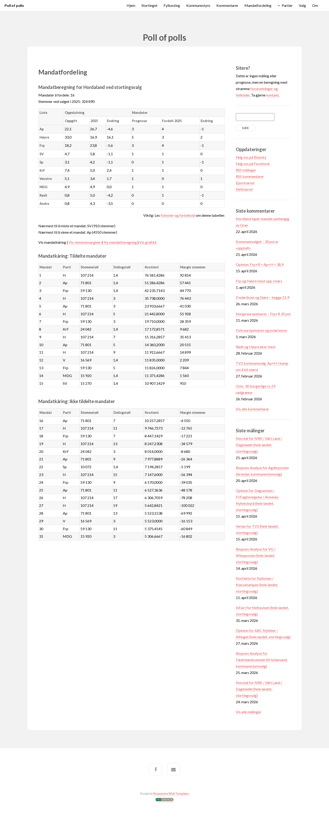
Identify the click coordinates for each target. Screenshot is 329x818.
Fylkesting (172, 5)
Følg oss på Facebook (253, 163)
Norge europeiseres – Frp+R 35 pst (263, 314)
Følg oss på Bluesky (251, 157)
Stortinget (149, 5)
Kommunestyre (198, 5)
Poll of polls (14, 5)
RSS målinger (246, 170)
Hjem (131, 5)
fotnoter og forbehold (178, 215)
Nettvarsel (244, 189)
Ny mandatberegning (120, 242)
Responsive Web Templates (171, 793)
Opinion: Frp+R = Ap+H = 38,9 (260, 264)
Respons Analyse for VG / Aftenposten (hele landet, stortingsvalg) (256, 555)
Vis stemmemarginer (85, 242)
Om (315, 5)
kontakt (272, 95)
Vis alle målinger (248, 712)
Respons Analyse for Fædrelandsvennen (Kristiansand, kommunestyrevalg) (261, 659)
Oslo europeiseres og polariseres (261, 330)
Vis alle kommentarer (252, 409)
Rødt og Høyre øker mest (256, 347)
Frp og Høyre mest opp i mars (259, 281)
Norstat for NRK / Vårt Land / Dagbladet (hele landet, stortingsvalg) (259, 444)
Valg (302, 5)
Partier (287, 5)
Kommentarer (227, 5)
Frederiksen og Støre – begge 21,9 (262, 297)
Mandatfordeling (257, 5)
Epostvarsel (245, 183)
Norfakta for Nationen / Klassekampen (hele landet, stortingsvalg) (257, 584)
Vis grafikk (148, 242)
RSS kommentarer (250, 176)
